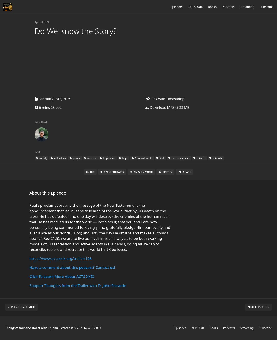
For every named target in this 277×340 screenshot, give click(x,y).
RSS (90, 172)
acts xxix (215, 158)
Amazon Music (141, 172)
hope (123, 158)
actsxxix (199, 158)
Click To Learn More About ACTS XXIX (61, 276)
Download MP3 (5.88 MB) (167, 107)
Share (184, 172)
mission (90, 158)
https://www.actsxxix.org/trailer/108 (60, 258)
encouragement (178, 158)
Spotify (165, 172)
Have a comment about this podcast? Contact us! (72, 267)
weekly (41, 158)
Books (212, 7)
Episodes (177, 7)
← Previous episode (21, 307)
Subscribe (267, 7)
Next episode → (258, 307)
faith (160, 158)
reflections (58, 158)
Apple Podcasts (112, 172)
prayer (75, 158)
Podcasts (228, 7)
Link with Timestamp (164, 99)
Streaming (247, 7)
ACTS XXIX (195, 7)
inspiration (107, 158)
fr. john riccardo (142, 158)
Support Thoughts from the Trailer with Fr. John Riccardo (77, 285)
